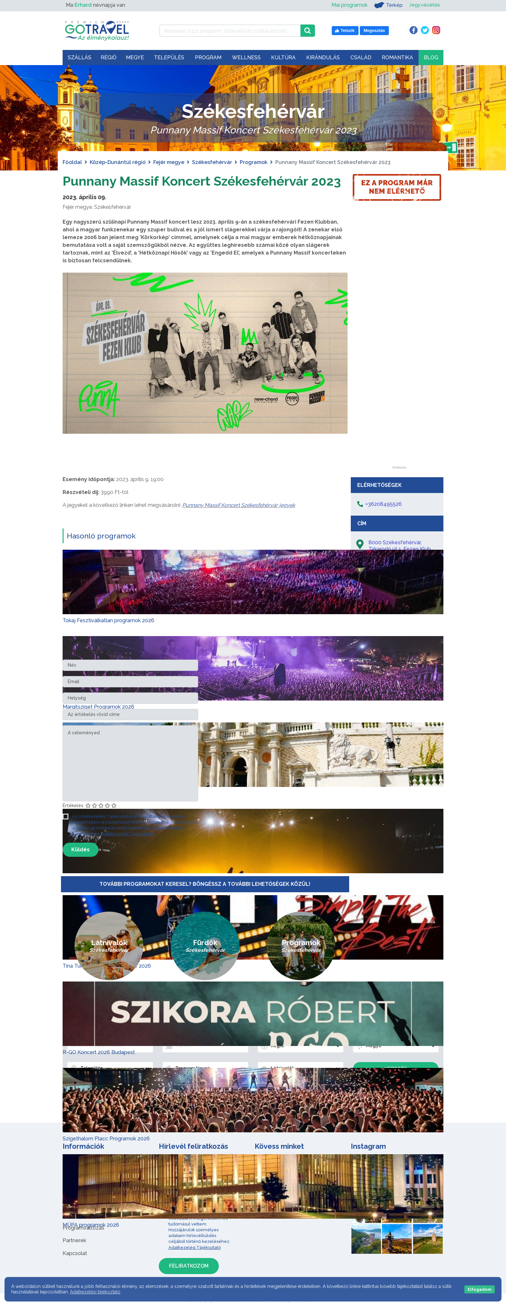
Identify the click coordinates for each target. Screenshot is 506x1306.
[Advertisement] (399, 369)
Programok (254, 162)
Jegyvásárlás (424, 5)
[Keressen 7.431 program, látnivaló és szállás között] (229, 30)
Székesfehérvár (212, 162)
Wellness (246, 57)
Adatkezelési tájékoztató (95, 1291)
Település (169, 57)
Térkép (388, 5)
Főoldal (72, 162)
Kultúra (283, 57)
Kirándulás (323, 57)
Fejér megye (168, 162)
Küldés (80, 849)
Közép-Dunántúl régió (118, 162)
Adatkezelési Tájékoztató (127, 833)
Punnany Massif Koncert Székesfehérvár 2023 (202, 181)
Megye (135, 57)
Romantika (397, 57)
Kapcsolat (75, 1253)
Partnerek (74, 1240)
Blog (431, 57)
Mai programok (349, 5)
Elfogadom (479, 1289)
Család (360, 57)
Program (208, 57)
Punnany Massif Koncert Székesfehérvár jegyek (238, 505)
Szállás (79, 57)
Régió (108, 57)
